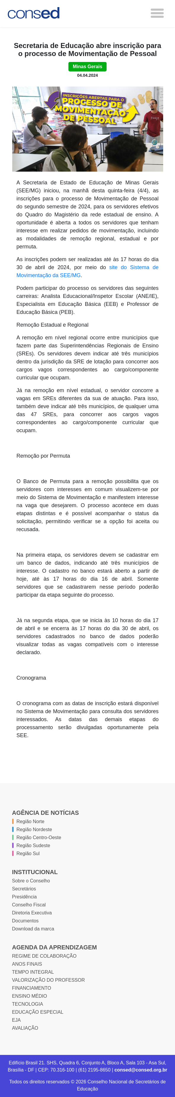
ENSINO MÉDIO (29, 996)
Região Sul (28, 853)
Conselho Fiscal (29, 904)
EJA (16, 1020)
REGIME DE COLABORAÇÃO (44, 956)
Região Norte (30, 821)
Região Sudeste (33, 845)
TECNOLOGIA (27, 1004)
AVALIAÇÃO (25, 1028)
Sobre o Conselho (31, 880)
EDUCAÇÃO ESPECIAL (37, 1012)
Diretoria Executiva (32, 912)
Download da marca (33, 928)
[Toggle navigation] (157, 13)
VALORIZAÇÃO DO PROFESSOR (48, 980)
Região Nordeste (34, 829)
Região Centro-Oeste (39, 837)
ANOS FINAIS (27, 964)
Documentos (25, 920)
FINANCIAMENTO (31, 988)
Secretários (24, 888)
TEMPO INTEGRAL (33, 972)
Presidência (24, 896)
